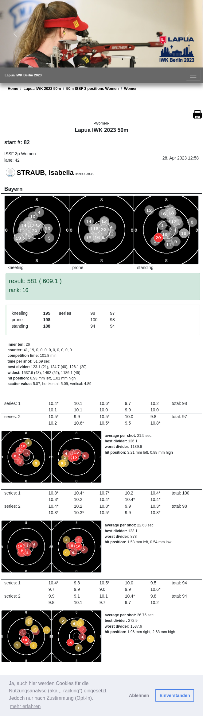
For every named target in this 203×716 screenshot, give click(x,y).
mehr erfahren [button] (25, 706)
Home (13, 89)
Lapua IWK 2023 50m (42, 89)
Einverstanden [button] (175, 695)
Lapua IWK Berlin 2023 (23, 75)
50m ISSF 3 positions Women (92, 89)
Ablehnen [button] (139, 695)
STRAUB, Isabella (45, 173)
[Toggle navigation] (193, 75)
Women (131, 89)
